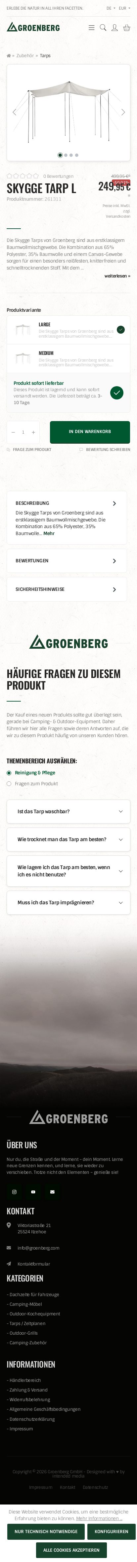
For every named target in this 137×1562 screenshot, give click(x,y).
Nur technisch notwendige (46, 1531)
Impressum (21, 1429)
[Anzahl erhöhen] (33, 432)
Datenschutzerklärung (32, 1419)
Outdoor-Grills (24, 1333)
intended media (68, 1476)
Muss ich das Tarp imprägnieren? (56, 902)
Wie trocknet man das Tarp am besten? (62, 839)
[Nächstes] (122, 113)
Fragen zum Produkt (36, 784)
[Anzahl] (23, 432)
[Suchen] (103, 27)
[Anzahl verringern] (13, 432)
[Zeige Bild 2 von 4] (66, 155)
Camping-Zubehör (28, 1343)
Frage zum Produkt (29, 449)
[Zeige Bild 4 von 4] (76, 155)
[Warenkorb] (126, 27)
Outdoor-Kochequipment (35, 1314)
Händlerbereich (25, 1380)
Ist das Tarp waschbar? (43, 811)
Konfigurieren (111, 1531)
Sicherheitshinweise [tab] (67, 589)
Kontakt (67, 1487)
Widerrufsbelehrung (30, 1399)
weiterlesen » (117, 276)
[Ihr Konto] (115, 27)
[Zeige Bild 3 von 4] (71, 155)
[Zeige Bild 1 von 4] (60, 155)
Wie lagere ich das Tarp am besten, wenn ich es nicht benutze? (64, 871)
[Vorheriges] (14, 113)
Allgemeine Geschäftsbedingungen (45, 1409)
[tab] (67, 517)
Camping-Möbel (26, 1304)
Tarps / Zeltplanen (27, 1323)
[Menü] (92, 27)
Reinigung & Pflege (35, 773)
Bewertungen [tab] (67, 561)
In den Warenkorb (90, 431)
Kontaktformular (34, 1264)
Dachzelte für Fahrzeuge (34, 1294)
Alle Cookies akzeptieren (71, 1550)
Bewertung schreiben (104, 449)
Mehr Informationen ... (99, 1518)
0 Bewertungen (58, 176)
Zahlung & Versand (28, 1390)
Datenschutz (95, 1487)
